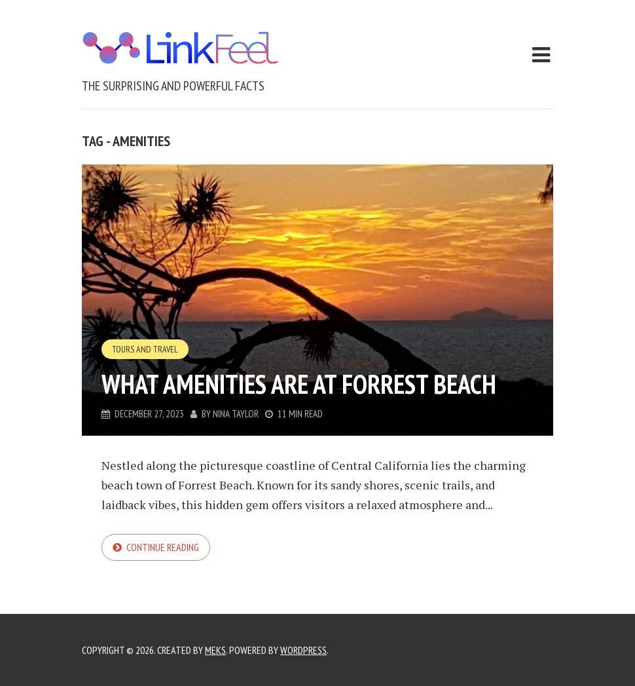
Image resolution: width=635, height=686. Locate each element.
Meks (215, 650)
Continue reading (162, 547)
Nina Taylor (236, 414)
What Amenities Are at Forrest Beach (298, 384)
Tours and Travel (145, 349)
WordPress (303, 650)
